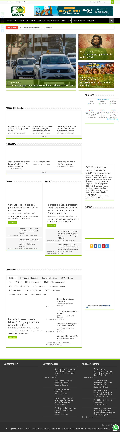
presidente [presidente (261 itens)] (90, 190)
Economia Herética (49, 278)
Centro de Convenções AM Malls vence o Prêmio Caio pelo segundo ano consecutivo (68, 129)
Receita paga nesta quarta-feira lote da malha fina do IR (64, 400)
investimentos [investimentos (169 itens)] (107, 179)
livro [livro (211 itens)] (94, 181)
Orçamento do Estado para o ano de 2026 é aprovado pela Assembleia (28, 231)
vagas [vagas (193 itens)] (103, 198)
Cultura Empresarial (33, 290)
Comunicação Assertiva (18, 294)
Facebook (25, 2)
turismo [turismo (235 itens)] (94, 198)
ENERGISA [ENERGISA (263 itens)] (89, 177)
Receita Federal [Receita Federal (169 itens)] (95, 192)
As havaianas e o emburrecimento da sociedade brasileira (94, 82)
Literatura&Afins (15, 282)
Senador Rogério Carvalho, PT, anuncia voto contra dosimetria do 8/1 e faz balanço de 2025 (68, 247)
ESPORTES (65, 21)
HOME (9, 21)
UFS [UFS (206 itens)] (99, 198)
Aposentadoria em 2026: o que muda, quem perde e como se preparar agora (104, 412)
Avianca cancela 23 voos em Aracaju (63, 382)
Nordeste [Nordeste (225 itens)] (96, 184)
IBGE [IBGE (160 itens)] (93, 179)
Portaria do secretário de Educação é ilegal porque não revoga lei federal (23, 322)
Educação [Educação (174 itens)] (108, 173)
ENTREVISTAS (52, 21)
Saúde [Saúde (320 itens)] (103, 192)
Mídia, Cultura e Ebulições (19, 286)
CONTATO (91, 21)
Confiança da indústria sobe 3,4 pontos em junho (65, 410)
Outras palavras (39, 286)
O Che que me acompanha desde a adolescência (103, 383)
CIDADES (40, 21)
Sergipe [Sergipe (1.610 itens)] (91, 195)
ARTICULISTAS (78, 21)
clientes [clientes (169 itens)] (105, 167)
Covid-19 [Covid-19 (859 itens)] (91, 172)
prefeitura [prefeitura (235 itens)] (103, 188)
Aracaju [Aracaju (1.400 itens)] (91, 167)
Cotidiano (12, 278)
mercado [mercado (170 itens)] (98, 181)
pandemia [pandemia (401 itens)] (90, 186)
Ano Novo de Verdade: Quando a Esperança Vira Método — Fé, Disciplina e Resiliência (19, 164)
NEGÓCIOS (18, 21)
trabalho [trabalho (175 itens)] (88, 198)
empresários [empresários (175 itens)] (103, 175)
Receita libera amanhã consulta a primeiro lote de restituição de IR (65, 372)
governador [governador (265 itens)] (107, 177)
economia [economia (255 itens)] (100, 173)
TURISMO (30, 21)
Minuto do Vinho (15, 290)
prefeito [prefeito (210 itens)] (96, 188)
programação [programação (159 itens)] (105, 190)
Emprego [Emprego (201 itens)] (88, 175)
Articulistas (11, 144)
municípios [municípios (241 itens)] (105, 181)
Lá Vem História (67, 278)
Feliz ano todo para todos (41, 162)
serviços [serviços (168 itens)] (99, 195)
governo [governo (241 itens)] (88, 179)
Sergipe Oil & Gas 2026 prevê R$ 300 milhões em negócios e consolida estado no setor (43, 129)
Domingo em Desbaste (29, 278)
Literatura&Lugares (32, 282)
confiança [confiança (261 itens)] (89, 170)
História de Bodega (38, 294)
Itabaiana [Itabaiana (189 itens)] (89, 181)
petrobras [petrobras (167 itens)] (105, 186)
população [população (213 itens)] (89, 188)
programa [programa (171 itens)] (98, 190)
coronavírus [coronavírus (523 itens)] (100, 170)
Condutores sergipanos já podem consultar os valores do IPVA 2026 (42, 28)
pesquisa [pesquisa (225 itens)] (99, 186)
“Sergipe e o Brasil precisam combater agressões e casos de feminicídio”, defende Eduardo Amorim (62, 209)
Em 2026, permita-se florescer (103, 401)
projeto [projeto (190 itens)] (88, 192)
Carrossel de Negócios (15, 108)
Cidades (9, 181)
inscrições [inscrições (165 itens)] (99, 179)
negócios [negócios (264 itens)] (89, 184)
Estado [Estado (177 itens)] (96, 177)
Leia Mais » (12, 222)
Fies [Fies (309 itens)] (100, 177)
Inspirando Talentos (57, 286)
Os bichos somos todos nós (62, 390)
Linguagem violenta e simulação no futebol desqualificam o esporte (67, 338)
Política (48, 181)
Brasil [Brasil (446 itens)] (100, 167)
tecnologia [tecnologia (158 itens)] (106, 195)
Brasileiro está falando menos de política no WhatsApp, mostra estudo (19, 129)
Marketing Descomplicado (54, 282)
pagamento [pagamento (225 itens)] (104, 184)
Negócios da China (52, 290)
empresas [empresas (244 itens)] (95, 175)
